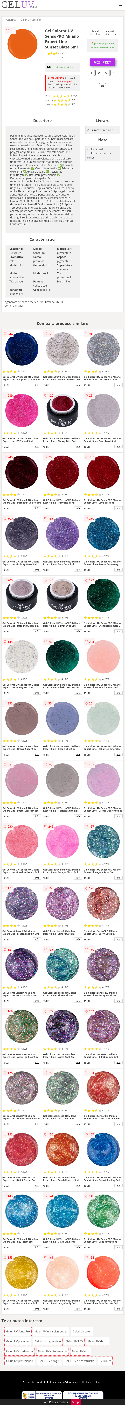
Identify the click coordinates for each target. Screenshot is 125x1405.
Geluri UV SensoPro (31, 19)
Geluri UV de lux (98, 1341)
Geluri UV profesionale (20, 1361)
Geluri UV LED (74, 1341)
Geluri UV (11, 19)
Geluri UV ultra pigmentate (51, 1331)
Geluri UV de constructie (79, 1361)
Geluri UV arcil (80, 1351)
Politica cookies (91, 1382)
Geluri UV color (82, 1331)
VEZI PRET (102, 62)
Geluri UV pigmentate (48, 1341)
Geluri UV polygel (49, 1361)
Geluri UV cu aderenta (19, 1351)
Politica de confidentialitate (63, 1382)
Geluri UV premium (17, 1341)
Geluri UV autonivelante (52, 1351)
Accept (76, 1402)
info (37, 385)
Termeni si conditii (34, 1382)
